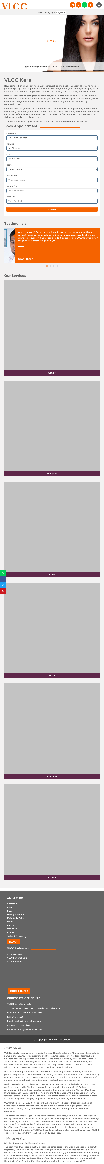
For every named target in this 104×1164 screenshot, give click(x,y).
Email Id (10, 196)
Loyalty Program (15, 914)
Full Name (11, 175)
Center (9, 165)
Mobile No (11, 186)
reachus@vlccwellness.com (41, 66)
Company (12, 903)
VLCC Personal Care (17, 958)
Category (11, 133)
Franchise (12, 928)
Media (10, 921)
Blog (9, 907)
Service (10, 144)
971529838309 (70, 66)
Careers (11, 925)
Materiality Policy (16, 918)
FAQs (9, 911)
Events (10, 932)
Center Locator (18, 991)
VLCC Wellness (14, 954)
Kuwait (13, 942)
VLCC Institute (14, 961)
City (8, 154)
